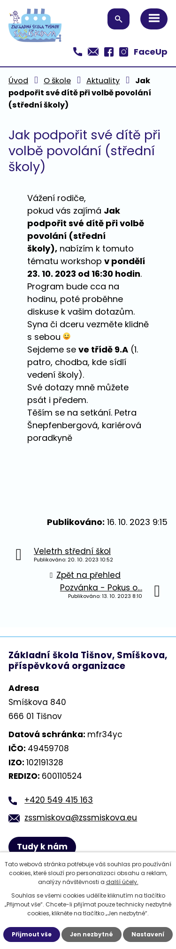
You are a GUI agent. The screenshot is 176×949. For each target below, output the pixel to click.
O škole (57, 80)
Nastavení (147, 934)
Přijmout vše (32, 934)
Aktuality (103, 80)
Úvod (18, 80)
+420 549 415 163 (58, 799)
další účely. (122, 882)
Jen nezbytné (91, 934)
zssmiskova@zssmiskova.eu (80, 817)
